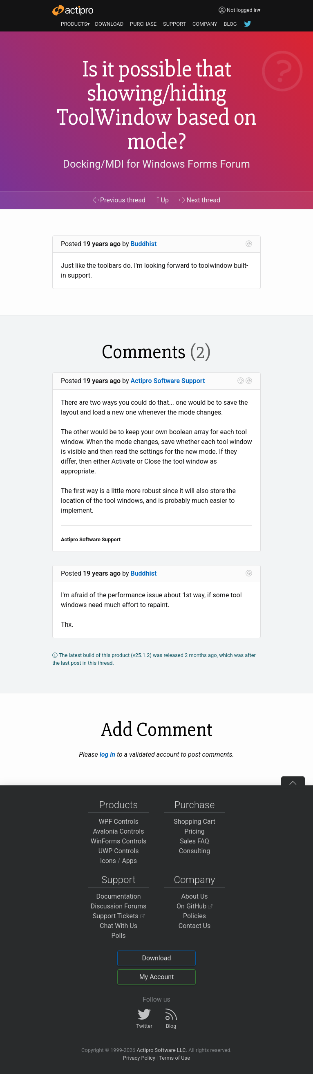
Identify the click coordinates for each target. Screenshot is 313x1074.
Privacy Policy (139, 1058)
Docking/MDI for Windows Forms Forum (156, 164)
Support (118, 880)
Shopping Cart (194, 821)
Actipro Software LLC (161, 1050)
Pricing (194, 831)
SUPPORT (174, 24)
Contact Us (195, 926)
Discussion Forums (119, 906)
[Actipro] (72, 10)
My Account (156, 977)
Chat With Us (118, 926)
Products (118, 805)
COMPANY (204, 24)
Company (194, 880)
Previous (119, 200)
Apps (129, 861)
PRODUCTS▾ (75, 24)
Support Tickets (119, 916)
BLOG (230, 24)
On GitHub (194, 906)
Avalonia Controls (118, 831)
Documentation (118, 896)
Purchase (194, 805)
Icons (108, 861)
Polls (118, 935)
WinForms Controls (119, 841)
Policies (194, 916)
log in (107, 754)
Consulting (194, 851)
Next (200, 200)
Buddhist (144, 244)
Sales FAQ (194, 841)
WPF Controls (118, 821)
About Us (194, 896)
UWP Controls (118, 851)
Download (156, 958)
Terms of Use (174, 1058)
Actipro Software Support (168, 381)
